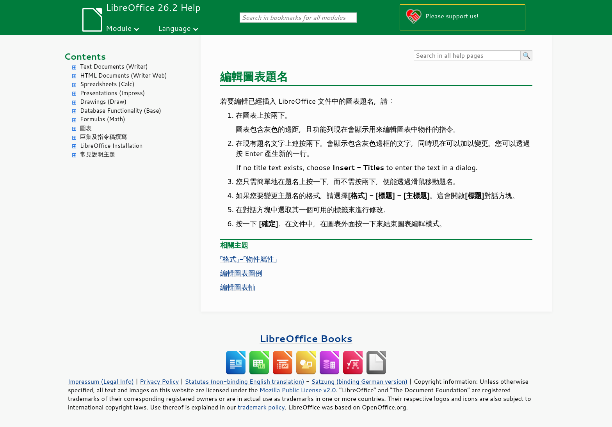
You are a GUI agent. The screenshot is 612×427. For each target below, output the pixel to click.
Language (174, 28)
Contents (85, 56)
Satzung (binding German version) (359, 381)
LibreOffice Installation (111, 146)
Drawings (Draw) (103, 101)
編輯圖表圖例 (241, 273)
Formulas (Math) (102, 119)
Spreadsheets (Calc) (107, 84)
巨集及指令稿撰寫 (103, 137)
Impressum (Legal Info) (101, 381)
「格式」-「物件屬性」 (248, 259)
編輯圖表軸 (237, 287)
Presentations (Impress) (112, 93)
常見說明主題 (97, 154)
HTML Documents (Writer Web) (123, 75)
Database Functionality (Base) (120, 110)
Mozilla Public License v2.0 (298, 390)
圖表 (86, 128)
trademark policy (261, 407)
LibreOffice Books (306, 338)
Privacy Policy (159, 381)
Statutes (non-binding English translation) (244, 381)
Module (119, 28)
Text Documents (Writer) (114, 66)
